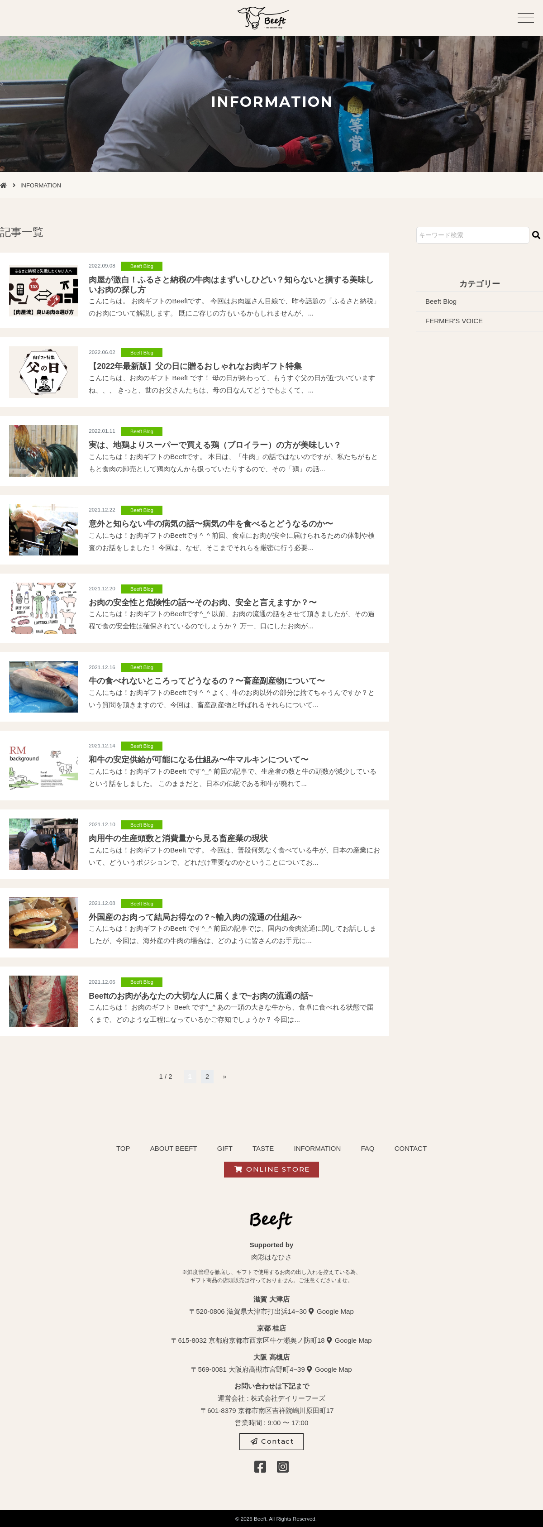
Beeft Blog (141, 266)
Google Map (335, 1311)
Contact (272, 1441)
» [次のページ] (224, 1076)
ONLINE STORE (272, 1169)
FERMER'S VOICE (454, 321)
